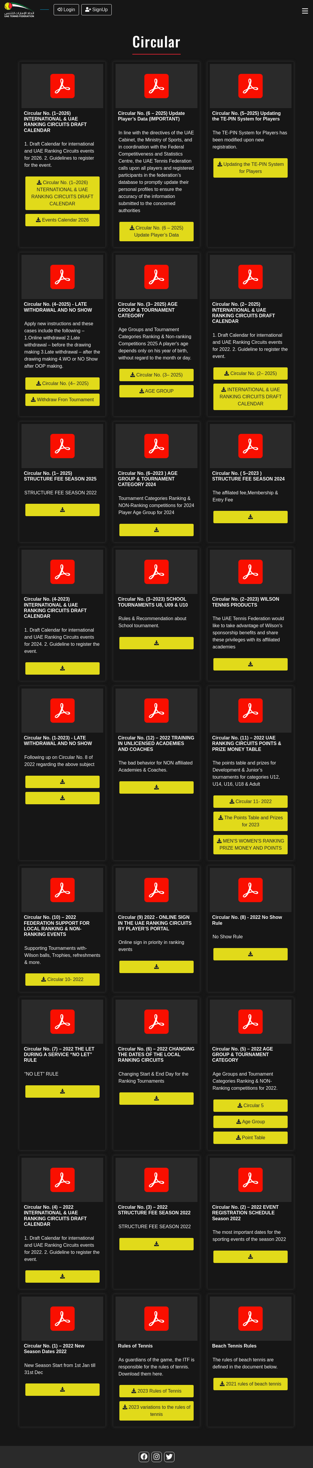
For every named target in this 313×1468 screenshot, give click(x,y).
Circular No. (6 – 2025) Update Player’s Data (156, 231)
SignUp (96, 9)
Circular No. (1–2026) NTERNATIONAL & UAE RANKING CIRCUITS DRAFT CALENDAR (62, 193)
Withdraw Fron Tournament (62, 399)
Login (66, 9)
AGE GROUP (156, 391)
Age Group (250, 1121)
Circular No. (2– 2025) (250, 373)
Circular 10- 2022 (62, 979)
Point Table (250, 1137)
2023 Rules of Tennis (156, 1390)
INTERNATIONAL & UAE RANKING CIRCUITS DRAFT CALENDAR (251, 396)
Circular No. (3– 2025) (156, 374)
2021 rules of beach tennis (250, 1383)
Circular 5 (251, 1105)
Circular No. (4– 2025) (62, 383)
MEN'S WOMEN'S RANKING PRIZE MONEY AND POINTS (250, 844)
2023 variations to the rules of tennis (156, 1411)
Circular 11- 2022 (251, 801)
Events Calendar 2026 (62, 219)
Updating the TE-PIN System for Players (251, 168)
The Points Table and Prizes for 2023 (250, 821)
